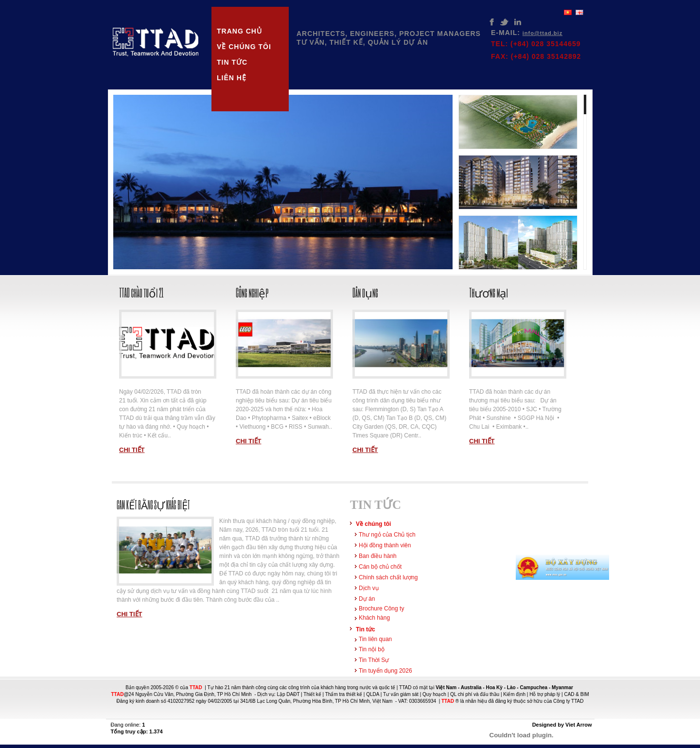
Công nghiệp (252, 292)
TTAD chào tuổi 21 (141, 292)
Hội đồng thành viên (385, 545)
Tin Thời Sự (374, 660)
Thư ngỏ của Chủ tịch (387, 534)
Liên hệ (231, 78)
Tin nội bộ (372, 649)
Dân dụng (365, 292)
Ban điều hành (378, 556)
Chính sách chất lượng (388, 577)
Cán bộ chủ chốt (380, 566)
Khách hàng (374, 617)
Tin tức (232, 62)
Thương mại (488, 292)
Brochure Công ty (381, 608)
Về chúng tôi (244, 47)
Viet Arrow (578, 725)
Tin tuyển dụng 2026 (385, 670)
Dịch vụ (369, 588)
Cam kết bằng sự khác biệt (153, 505)
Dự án (367, 598)
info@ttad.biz (542, 33)
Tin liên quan (375, 639)
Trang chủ (239, 31)
